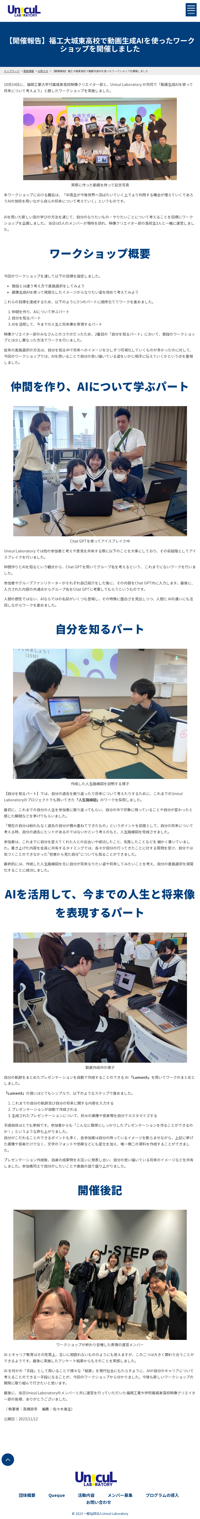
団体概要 (27, 1495)
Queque (56, 1495)
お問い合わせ (98, 1502)
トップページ (12, 71)
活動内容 (86, 1495)
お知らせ (43, 71)
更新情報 (28, 71)
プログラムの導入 (162, 1495)
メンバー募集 (120, 1495)
